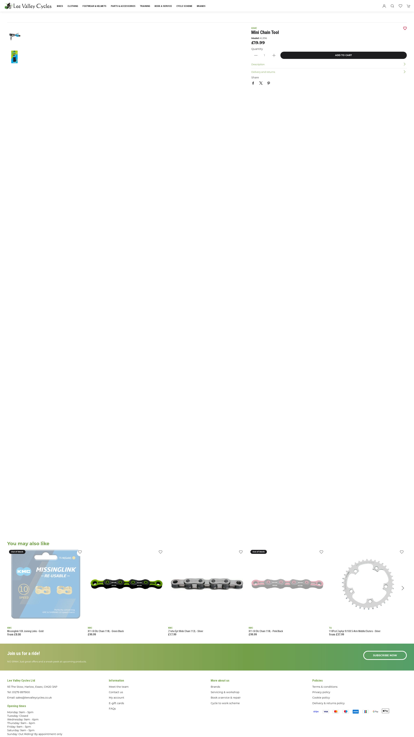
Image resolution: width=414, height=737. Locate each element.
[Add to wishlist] (80, 553)
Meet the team (119, 686)
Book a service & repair (226, 697)
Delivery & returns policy (328, 703)
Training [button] (145, 6)
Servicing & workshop (225, 692)
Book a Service (163, 6)
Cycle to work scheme (225, 703)
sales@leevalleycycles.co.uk (34, 697)
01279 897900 (21, 692)
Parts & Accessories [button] (123, 6)
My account (116, 697)
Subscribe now (385, 655)
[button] (392, 6)
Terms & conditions (324, 686)
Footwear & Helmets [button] (94, 6)
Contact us (116, 692)
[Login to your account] (384, 6)
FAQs (112, 708)
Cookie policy (321, 697)
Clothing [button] (73, 6)
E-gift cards (116, 703)
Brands (201, 6)
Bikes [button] (60, 6)
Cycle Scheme (184, 6)
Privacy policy (321, 692)
